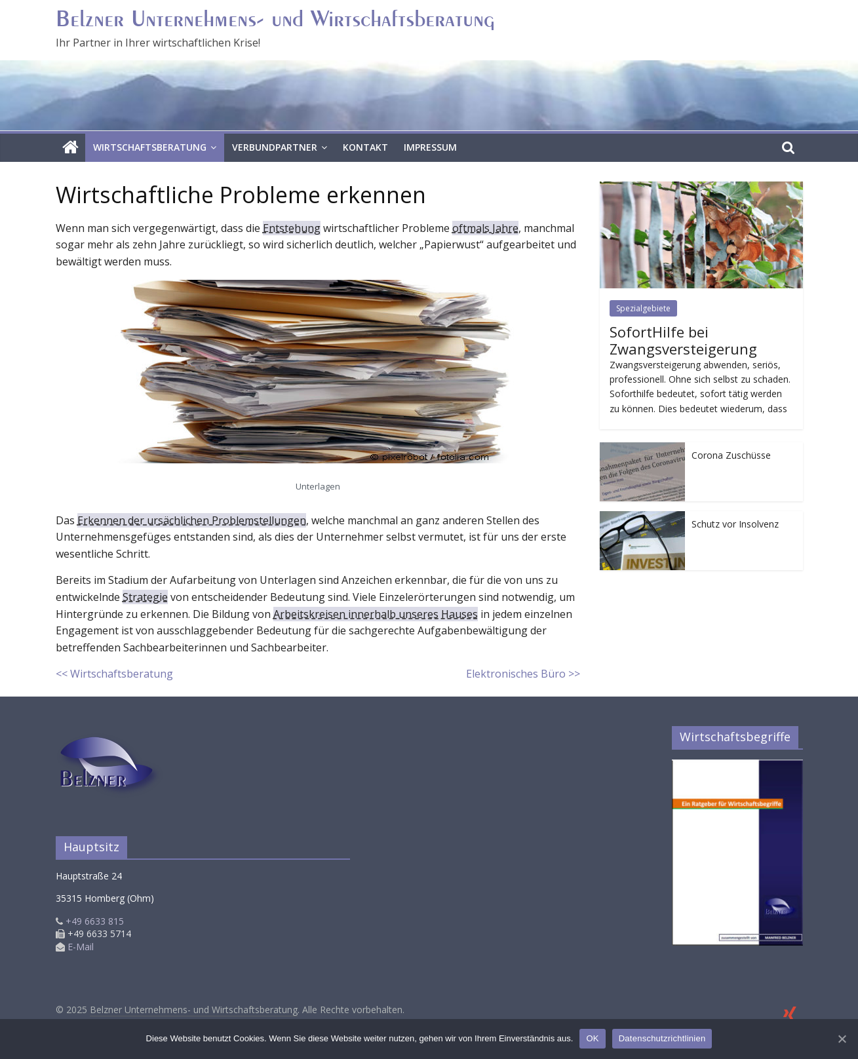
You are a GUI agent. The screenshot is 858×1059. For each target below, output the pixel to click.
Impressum (430, 147)
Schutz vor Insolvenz (735, 524)
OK (592, 1038)
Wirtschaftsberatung (149, 147)
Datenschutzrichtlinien (662, 1038)
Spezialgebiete (643, 308)
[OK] (841, 1038)
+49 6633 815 (90, 921)
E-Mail (81, 946)
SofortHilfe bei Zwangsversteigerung (683, 340)
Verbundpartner (274, 147)
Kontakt (365, 147)
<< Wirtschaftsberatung (114, 673)
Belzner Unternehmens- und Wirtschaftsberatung (275, 20)
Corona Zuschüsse (731, 455)
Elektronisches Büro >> (523, 673)
